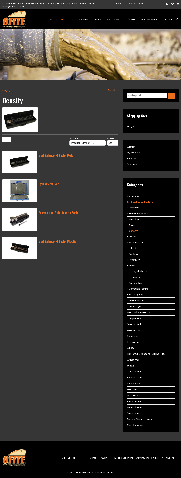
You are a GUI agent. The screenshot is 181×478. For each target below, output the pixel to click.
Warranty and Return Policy (149, 457)
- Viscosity (133, 207)
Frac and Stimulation (138, 312)
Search (176, 19)
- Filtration (133, 219)
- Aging (131, 225)
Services (97, 19)
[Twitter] (172, 4)
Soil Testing (133, 389)
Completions (134, 318)
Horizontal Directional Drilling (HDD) (147, 354)
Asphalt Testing (135, 377)
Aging (7, 90)
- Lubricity (132, 248)
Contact (166, 19)
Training (82, 19)
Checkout (132, 164)
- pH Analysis (134, 277)
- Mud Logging (135, 294)
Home (53, 19)
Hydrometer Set (48, 184)
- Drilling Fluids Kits (137, 271)
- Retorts (132, 236)
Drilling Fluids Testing (140, 202)
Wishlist (131, 146)
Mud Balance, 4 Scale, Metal (56, 155)
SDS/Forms (129, 19)
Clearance (133, 413)
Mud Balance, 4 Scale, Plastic (57, 241)
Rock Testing (134, 383)
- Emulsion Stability (137, 213)
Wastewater (134, 330)
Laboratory (133, 342)
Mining (130, 365)
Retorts (112, 90)
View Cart (132, 158)
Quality (104, 457)
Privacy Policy (172, 457)
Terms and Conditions (122, 457)
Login (140, 3)
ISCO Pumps (134, 395)
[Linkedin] (178, 4)
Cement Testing (136, 300)
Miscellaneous (135, 425)
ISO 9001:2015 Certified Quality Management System (28, 3)
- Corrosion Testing (137, 288)
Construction (134, 371)
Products (67, 19)
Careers (131, 3)
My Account (133, 152)
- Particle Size (134, 283)
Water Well (133, 359)
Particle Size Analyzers (139, 419)
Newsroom (119, 3)
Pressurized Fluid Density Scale (58, 212)
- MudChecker (135, 242)
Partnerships (149, 19)
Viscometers (134, 401)
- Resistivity (133, 259)
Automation (133, 196)
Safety (130, 348)
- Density (132, 231)
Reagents (132, 336)
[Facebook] (167, 4)
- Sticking (132, 265)
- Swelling (132, 254)
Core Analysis (134, 306)
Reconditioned (135, 407)
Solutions (113, 19)
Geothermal (134, 324)
